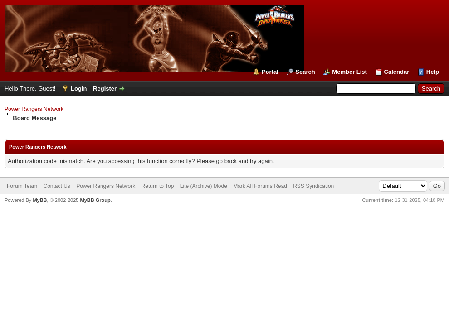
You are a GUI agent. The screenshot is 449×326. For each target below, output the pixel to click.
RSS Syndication (313, 186)
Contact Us (56, 186)
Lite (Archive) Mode (203, 186)
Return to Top (158, 186)
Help (432, 71)
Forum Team (22, 186)
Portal (270, 71)
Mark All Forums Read (260, 186)
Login (79, 88)
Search (305, 71)
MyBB (40, 200)
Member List (349, 71)
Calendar (397, 71)
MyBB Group (95, 200)
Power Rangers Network (34, 109)
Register (105, 88)
